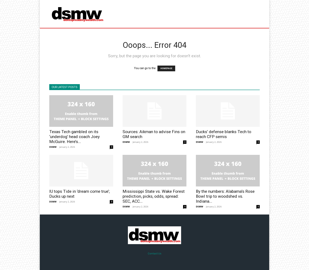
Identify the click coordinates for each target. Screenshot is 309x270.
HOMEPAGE (166, 68)
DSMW (53, 146)
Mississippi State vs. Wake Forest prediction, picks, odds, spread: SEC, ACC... (154, 196)
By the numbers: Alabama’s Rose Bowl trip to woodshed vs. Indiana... (225, 196)
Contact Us (154, 253)
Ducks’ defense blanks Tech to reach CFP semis (223, 134)
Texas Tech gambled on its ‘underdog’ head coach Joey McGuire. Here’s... (74, 136)
